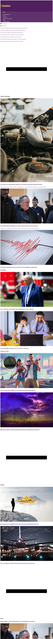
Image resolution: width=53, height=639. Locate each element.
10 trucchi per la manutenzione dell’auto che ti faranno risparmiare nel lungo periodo (13, 28)
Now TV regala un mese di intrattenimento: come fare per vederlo (10, 36)
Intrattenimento (6, 21)
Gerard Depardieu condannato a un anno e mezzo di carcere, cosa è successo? (19, 225)
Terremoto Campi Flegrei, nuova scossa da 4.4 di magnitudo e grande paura (18, 267)
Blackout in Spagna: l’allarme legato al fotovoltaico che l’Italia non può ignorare (13, 39)
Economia (5, 17)
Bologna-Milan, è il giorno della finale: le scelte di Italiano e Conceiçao (11, 41)
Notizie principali (6, 14)
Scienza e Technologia (7, 18)
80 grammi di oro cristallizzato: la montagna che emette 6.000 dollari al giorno (12, 30)
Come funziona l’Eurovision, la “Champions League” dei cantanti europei (12, 34)
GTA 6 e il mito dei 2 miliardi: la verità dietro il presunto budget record (11, 32)
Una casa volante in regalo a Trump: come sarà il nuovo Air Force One (17, 563)
